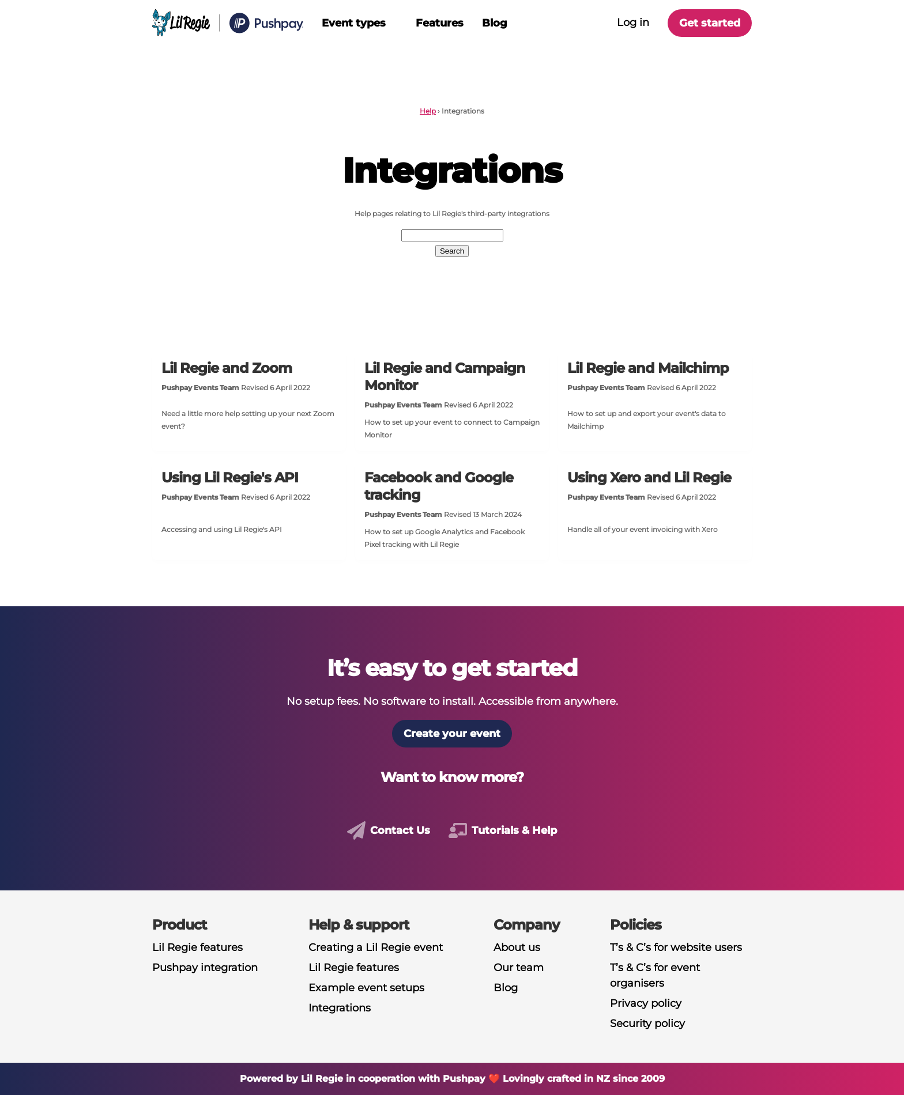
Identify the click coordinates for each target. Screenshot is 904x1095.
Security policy (647, 1023)
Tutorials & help (514, 830)
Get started (709, 23)
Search (452, 251)
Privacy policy (645, 1003)
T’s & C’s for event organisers (655, 975)
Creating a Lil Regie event (375, 947)
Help (428, 111)
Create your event (452, 733)
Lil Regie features (197, 947)
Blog (494, 23)
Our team (519, 967)
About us (517, 947)
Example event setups (366, 987)
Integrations (339, 1008)
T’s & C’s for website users (676, 947)
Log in (633, 22)
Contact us (400, 830)
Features (440, 23)
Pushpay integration (205, 967)
